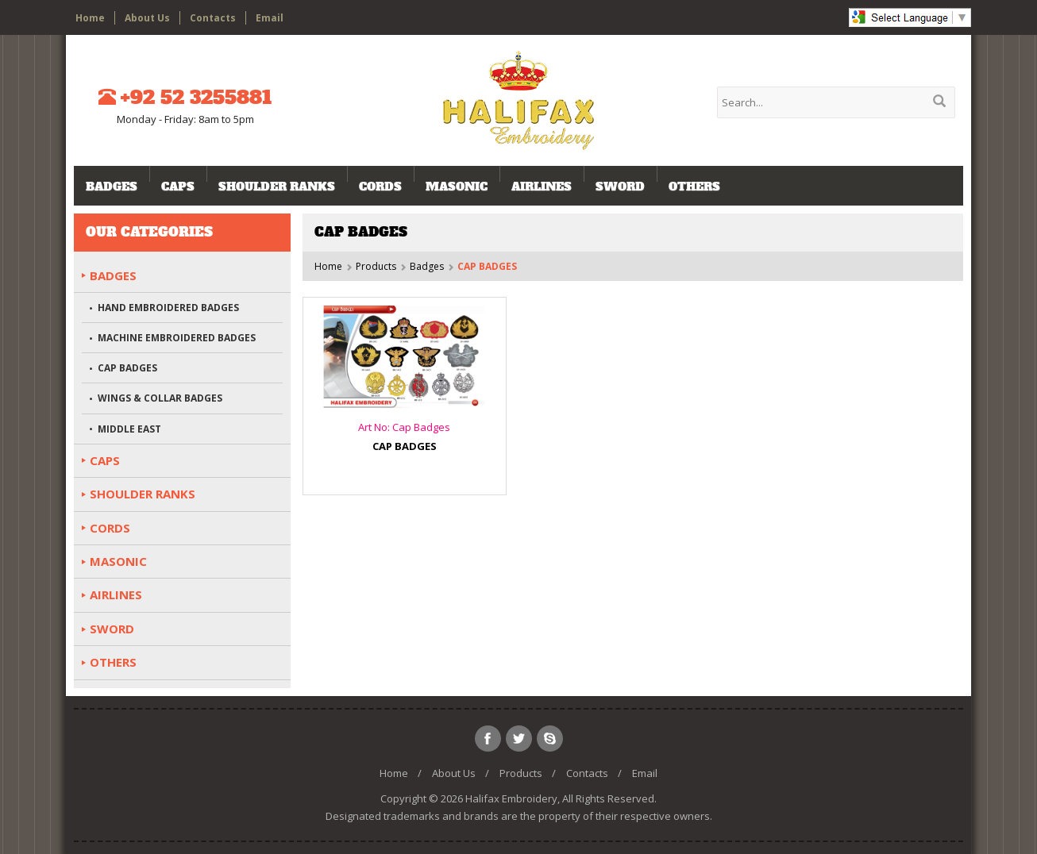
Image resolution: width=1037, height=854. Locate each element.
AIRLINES (541, 186)
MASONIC (457, 186)
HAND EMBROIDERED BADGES (168, 307)
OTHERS (694, 186)
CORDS (380, 186)
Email (269, 18)
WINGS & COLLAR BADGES (160, 398)
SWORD (620, 186)
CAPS (178, 186)
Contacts (213, 18)
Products (376, 266)
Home (90, 18)
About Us (147, 18)
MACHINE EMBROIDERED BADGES (177, 337)
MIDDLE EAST (129, 429)
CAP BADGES (127, 368)
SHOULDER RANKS (276, 186)
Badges (111, 186)
